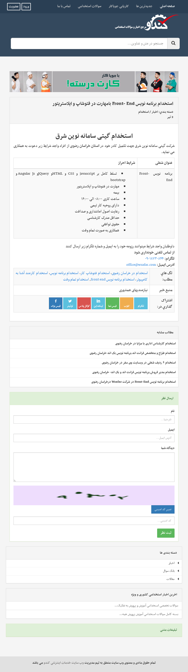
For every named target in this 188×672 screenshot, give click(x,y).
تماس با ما (63, 6)
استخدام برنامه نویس (64, 273)
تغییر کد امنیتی (162, 509)
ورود (26, 6)
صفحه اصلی (165, 6)
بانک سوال (171, 571)
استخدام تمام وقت (76, 279)
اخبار (155, 112)
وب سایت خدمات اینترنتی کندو (64, 663)
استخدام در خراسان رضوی (130, 273)
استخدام (143, 112)
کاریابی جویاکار (119, 6)
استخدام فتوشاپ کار (95, 273)
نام (173, 411)
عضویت (14, 6)
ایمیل (171, 430)
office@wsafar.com (141, 265)
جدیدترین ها (144, 6)
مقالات (172, 579)
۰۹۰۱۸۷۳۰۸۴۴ (154, 258)
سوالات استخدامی (89, 6)
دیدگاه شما (168, 448)
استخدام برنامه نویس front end (113, 279)
